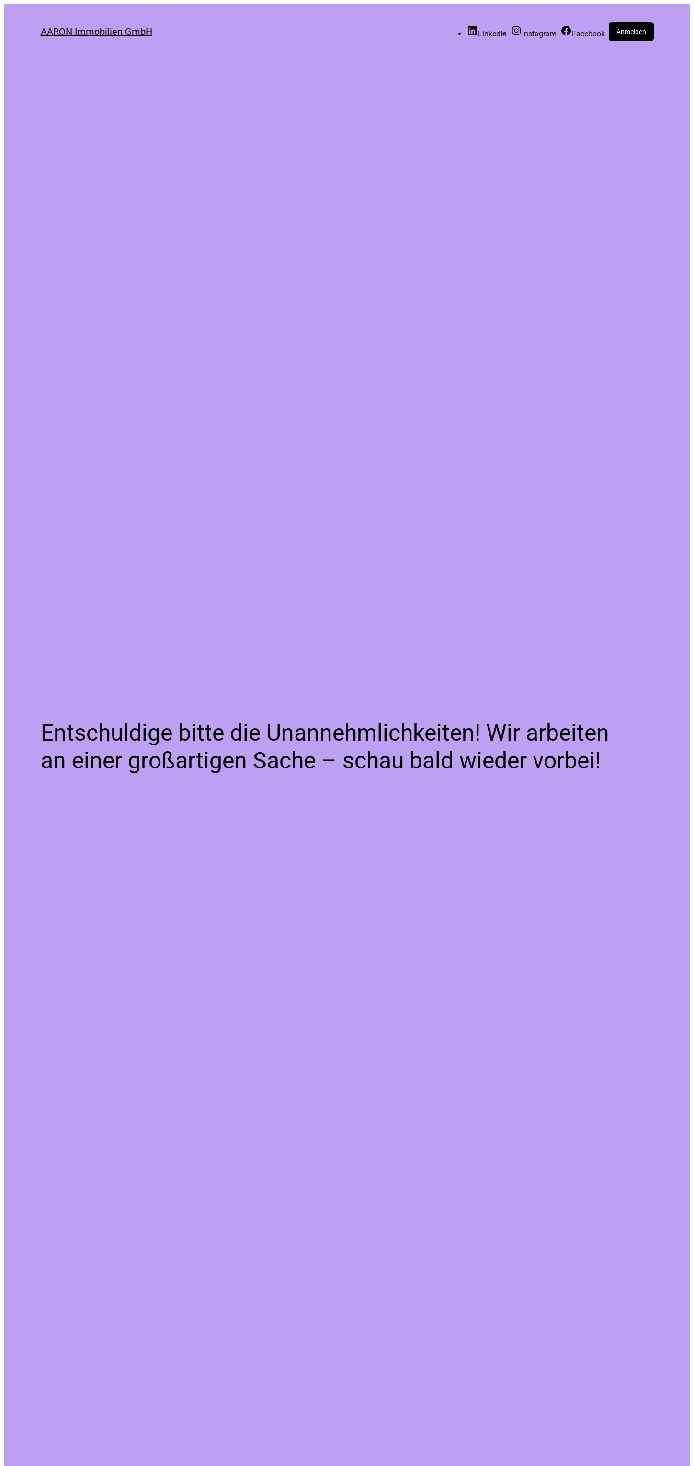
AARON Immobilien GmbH (96, 31)
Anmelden (631, 31)
